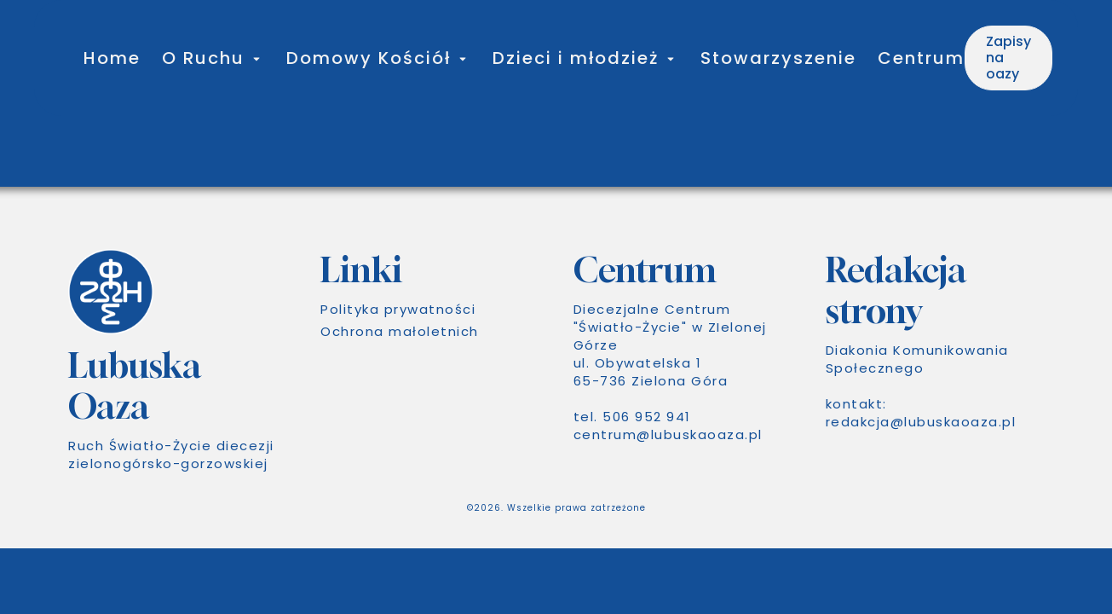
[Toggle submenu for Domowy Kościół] (461, 58)
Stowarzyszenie (778, 58)
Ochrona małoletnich (399, 331)
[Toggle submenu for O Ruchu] (255, 58)
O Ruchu (203, 58)
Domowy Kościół (368, 58)
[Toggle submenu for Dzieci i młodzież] (669, 58)
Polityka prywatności (397, 309)
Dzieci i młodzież (576, 58)
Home (112, 58)
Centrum (921, 58)
